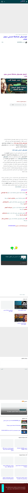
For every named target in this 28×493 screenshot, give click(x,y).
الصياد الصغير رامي (22, 310)
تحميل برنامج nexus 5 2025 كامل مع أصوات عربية (8, 466)
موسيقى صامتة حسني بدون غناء (8, 311)
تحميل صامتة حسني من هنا (15, 198)
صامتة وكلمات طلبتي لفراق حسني (21, 324)
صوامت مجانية (18, 34)
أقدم (2, 369)
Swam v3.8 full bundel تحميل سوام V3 (14, 425)
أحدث (25, 369)
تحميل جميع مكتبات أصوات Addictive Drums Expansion (8, 478)
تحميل (23, 256)
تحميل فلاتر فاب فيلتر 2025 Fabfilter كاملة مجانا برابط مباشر (8, 449)
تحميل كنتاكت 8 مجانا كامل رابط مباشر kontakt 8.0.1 (21, 478)
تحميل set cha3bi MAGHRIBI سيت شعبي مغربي (12, 420)
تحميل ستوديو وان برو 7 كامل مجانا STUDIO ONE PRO (11, 430)
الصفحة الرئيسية (24, 34)
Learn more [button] (9, 488)
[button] (26, 2)
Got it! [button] (2, 488)
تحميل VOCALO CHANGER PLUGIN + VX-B (22, 449)
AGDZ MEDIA (18, 187)
